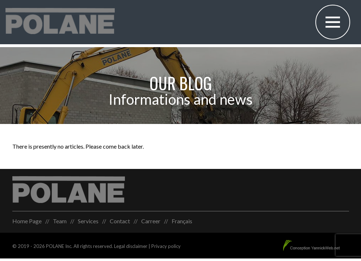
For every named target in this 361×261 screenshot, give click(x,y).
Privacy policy (166, 246)
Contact (120, 221)
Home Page (27, 221)
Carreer (150, 221)
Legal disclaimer (130, 246)
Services (88, 221)
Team (60, 221)
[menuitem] (182, 221)
